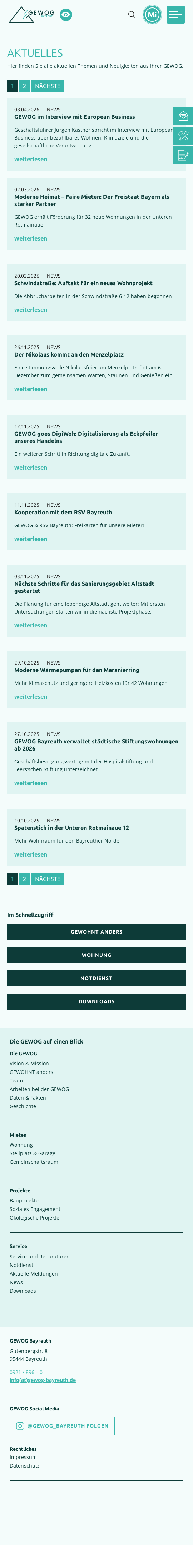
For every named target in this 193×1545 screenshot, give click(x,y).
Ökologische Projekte (34, 1217)
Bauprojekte (24, 1200)
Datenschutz (25, 1465)
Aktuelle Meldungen (34, 1273)
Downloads (23, 1290)
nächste (47, 86)
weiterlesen (31, 159)
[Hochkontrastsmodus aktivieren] (66, 15)
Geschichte (23, 1106)
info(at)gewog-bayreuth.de (43, 1380)
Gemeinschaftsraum (34, 1161)
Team (16, 1080)
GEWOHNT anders (31, 1072)
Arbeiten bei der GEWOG (39, 1089)
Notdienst (21, 1265)
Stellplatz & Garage (32, 1153)
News (16, 1282)
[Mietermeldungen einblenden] (152, 14)
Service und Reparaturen (40, 1256)
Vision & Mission (29, 1063)
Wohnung (21, 1144)
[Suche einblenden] (132, 14)
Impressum (23, 1457)
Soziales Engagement (35, 1209)
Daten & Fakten (28, 1097)
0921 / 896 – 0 (26, 1372)
